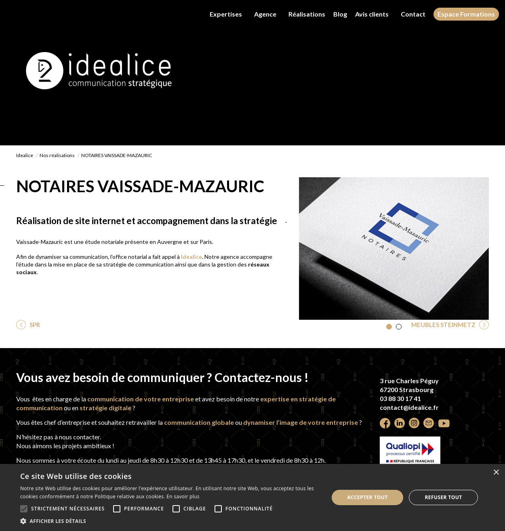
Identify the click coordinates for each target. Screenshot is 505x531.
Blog (340, 14)
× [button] (496, 473)
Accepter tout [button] (367, 497)
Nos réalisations (57, 155)
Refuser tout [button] (443, 497)
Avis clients (372, 14)
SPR (34, 324)
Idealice (24, 155)
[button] (389, 327)
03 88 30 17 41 (400, 398)
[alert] (252, 497)
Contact (413, 14)
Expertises (226, 14)
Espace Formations (466, 14)
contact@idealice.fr (409, 407)
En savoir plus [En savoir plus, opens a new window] (182, 496)
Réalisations (306, 14)
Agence (265, 14)
